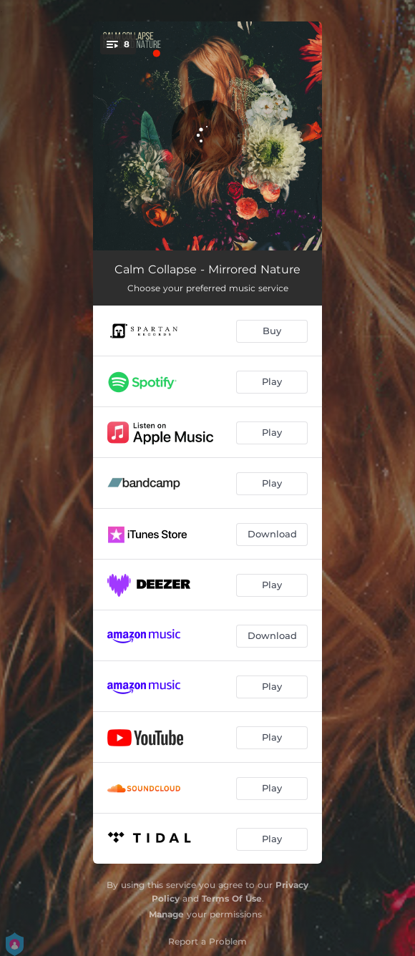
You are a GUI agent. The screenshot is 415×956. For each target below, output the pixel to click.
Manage (166, 914)
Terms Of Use (232, 898)
